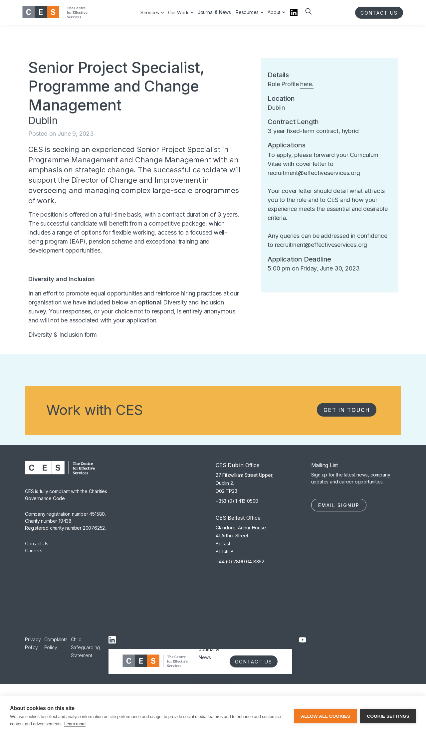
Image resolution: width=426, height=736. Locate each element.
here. (307, 84)
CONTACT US (379, 13)
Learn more (75, 723)
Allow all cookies (325, 716)
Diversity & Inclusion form (62, 334)
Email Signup (338, 505)
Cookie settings (388, 716)
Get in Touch (346, 410)
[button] (308, 16)
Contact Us (36, 543)
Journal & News (209, 653)
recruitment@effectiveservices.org (314, 172)
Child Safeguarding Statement (85, 647)
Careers (33, 550)
